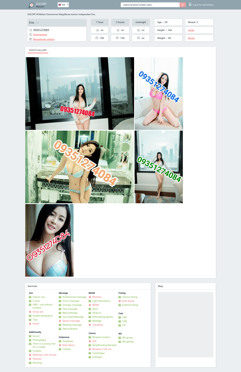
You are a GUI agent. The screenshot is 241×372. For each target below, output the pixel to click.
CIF (124, 325)
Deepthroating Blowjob (104, 345)
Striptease (67, 341)
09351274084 (41, 29)
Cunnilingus (98, 353)
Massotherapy (70, 312)
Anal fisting (128, 301)
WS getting (128, 341)
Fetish (36, 323)
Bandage (96, 320)
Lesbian (66, 349)
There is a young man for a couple (44, 345)
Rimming (37, 362)
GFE (94, 341)
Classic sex (39, 297)
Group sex (38, 311)
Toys (35, 319)
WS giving (127, 337)
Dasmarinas (52, 14)
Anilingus (97, 357)
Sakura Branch (70, 328)
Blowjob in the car (101, 349)
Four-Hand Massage (73, 316)
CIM (124, 317)
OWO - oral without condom (42, 306)
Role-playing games (102, 316)
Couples (37, 350)
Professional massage (74, 297)
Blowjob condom (101, 337)
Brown (191, 38)
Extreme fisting (130, 305)
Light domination (101, 301)
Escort (36, 336)
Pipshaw (37, 358)
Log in (201, 4)
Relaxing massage (72, 324)
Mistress (97, 297)
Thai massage (69, 308)
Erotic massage (70, 301)
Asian (191, 30)
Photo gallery (38, 50)
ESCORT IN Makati (37, 14)
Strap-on (96, 312)
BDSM (95, 305)
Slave (95, 308)
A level (36, 301)
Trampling (97, 324)
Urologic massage (72, 305)
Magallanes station (68, 14)
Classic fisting (129, 297)
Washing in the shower (45, 354)
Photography (39, 340)
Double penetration (43, 315)
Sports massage (71, 320)
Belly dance (68, 345)
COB (124, 321)
